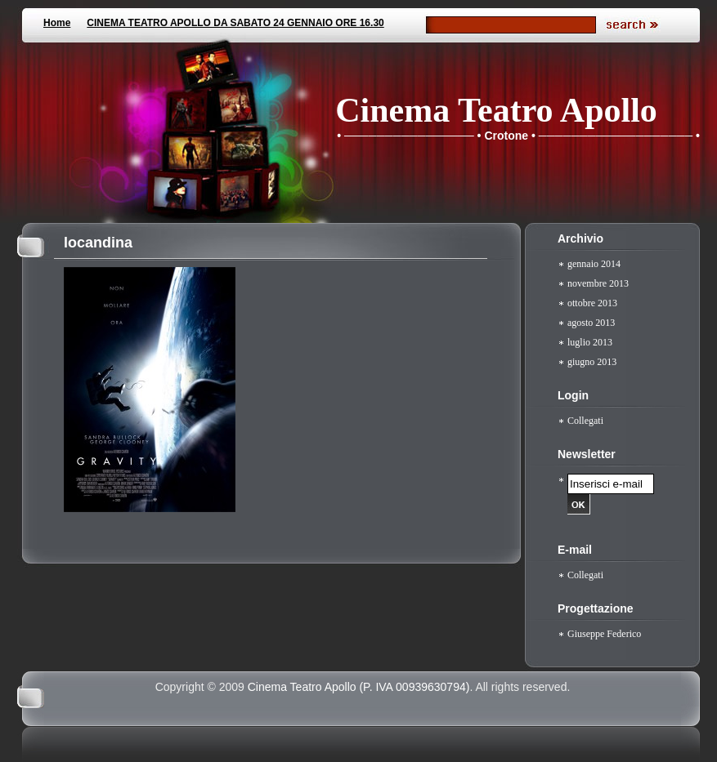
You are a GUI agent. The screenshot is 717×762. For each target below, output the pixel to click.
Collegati (585, 420)
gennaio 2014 (594, 264)
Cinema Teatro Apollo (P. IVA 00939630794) (359, 686)
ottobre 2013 (592, 303)
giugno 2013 (591, 362)
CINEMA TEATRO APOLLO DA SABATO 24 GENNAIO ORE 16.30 (235, 23)
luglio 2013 (589, 342)
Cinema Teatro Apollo (496, 110)
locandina (98, 242)
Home (56, 23)
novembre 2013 (598, 283)
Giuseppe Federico (604, 633)
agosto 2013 (591, 322)
